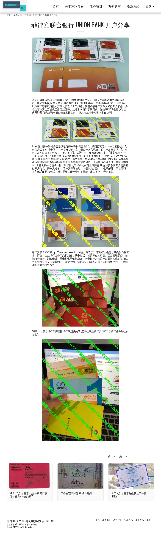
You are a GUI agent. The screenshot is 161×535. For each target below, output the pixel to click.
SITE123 (16, 527)
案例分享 (18, 15)
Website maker (27, 527)
